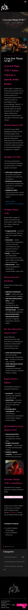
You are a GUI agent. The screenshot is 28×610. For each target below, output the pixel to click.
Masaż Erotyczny (18, 22)
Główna (6, 22)
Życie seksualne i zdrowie (14, 566)
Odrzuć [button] (13, 604)
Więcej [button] (7, 607)
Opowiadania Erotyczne (13, 562)
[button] (26, 1)
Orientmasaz (8, 546)
